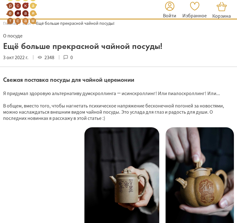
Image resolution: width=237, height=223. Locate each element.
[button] (169, 11)
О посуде (13, 36)
